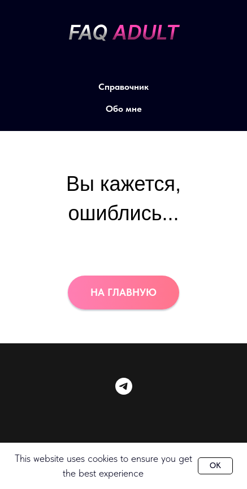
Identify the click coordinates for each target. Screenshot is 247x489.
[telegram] (123, 386)
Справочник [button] (123, 86)
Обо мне (124, 108)
